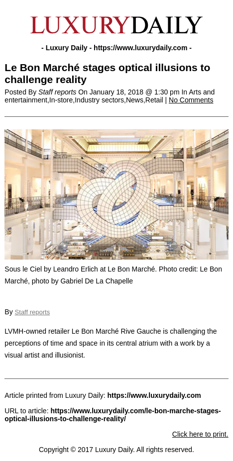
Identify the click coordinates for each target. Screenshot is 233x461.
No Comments (191, 100)
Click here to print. (200, 434)
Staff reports (32, 312)
